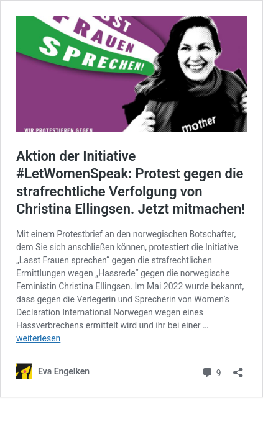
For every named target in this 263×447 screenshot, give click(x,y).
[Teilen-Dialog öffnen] (238, 368)
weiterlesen (38, 338)
